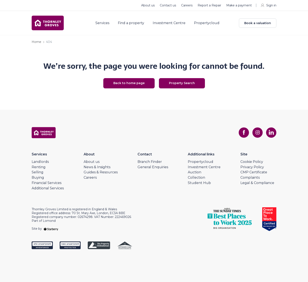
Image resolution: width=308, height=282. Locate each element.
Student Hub (199, 183)
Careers (186, 5)
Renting (39, 167)
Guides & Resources (101, 172)
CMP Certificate (253, 172)
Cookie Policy (251, 162)
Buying (38, 177)
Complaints (250, 177)
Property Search (182, 83)
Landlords (40, 162)
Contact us (168, 5)
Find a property (131, 23)
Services (102, 23)
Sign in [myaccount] (268, 5)
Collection (196, 177)
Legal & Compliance (257, 183)
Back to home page (129, 83)
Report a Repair (209, 5)
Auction (194, 172)
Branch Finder (150, 162)
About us (148, 5)
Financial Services (46, 183)
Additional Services (48, 188)
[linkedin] (271, 132)
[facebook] (244, 132)
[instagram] (257, 132)
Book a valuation (257, 23)
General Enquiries (153, 167)
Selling (37, 172)
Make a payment (239, 5)
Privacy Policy (252, 167)
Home (36, 41)
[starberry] (51, 229)
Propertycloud (206, 23)
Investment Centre (169, 23)
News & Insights (97, 167)
